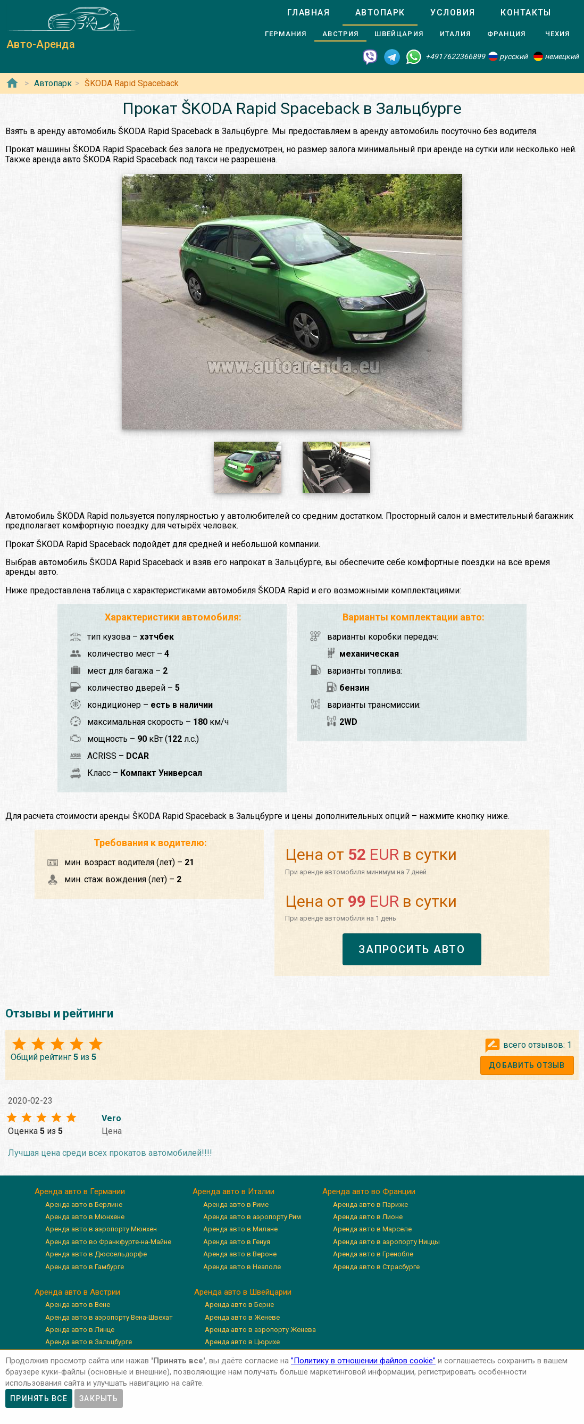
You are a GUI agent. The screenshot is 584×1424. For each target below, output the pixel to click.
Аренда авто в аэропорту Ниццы (386, 1242)
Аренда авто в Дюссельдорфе (96, 1254)
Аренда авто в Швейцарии (242, 1292)
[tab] (308, 13)
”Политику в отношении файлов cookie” (363, 1360)
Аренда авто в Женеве (242, 1317)
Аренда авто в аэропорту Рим (252, 1217)
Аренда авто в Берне (239, 1305)
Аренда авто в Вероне (240, 1254)
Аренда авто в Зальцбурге (88, 1342)
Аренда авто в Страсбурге (376, 1267)
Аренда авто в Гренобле (373, 1254)
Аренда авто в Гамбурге (84, 1267)
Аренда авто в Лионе (368, 1217)
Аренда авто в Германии (80, 1191)
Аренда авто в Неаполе (242, 1267)
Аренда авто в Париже (370, 1204)
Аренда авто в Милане (240, 1229)
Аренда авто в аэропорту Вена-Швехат (109, 1317)
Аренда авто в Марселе (372, 1229)
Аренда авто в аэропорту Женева (260, 1330)
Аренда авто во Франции (368, 1191)
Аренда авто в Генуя (236, 1242)
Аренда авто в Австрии (77, 1292)
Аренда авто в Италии (233, 1191)
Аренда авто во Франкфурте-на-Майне (108, 1242)
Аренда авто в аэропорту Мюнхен (101, 1229)
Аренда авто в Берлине (83, 1204)
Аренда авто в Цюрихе (242, 1342)
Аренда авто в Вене (77, 1305)
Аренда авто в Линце (79, 1330)
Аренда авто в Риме (236, 1204)
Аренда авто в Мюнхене (84, 1217)
